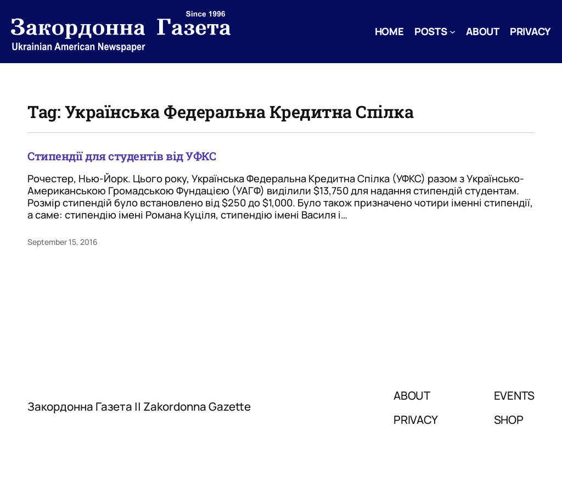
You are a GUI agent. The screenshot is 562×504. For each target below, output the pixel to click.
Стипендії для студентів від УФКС (121, 156)
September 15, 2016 (62, 242)
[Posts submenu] (452, 32)
